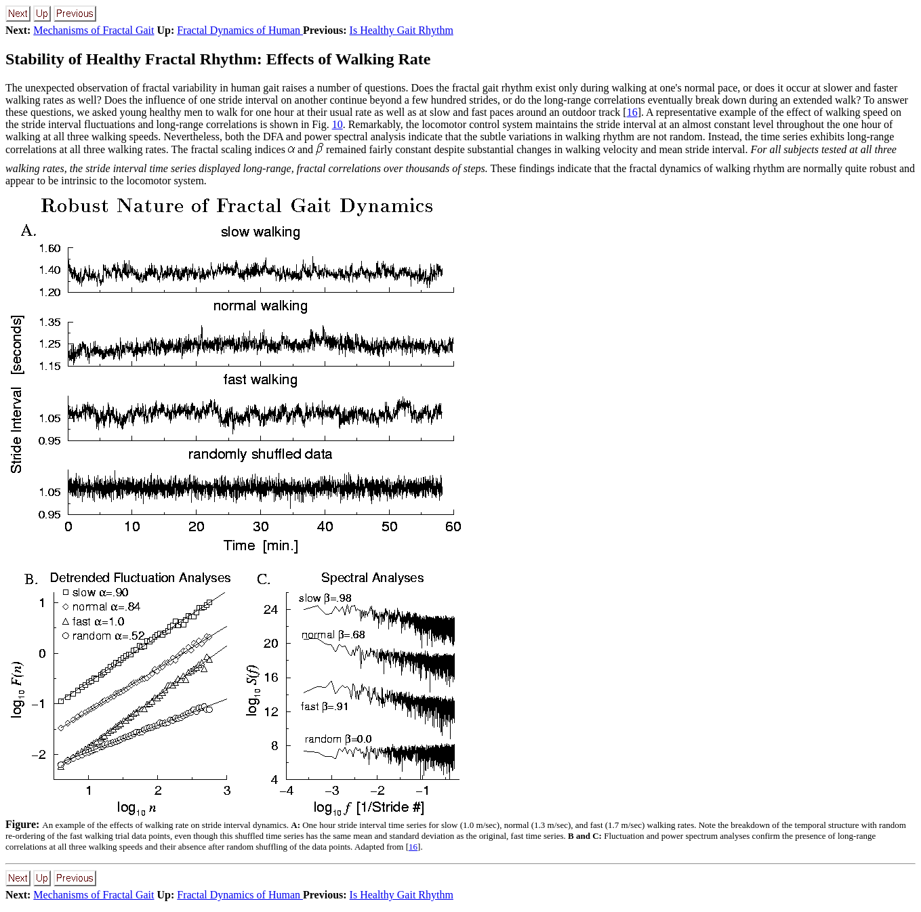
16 (632, 112)
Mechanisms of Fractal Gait (93, 30)
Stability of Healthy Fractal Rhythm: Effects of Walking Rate (218, 59)
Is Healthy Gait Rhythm (401, 30)
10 (337, 124)
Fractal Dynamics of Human (240, 30)
